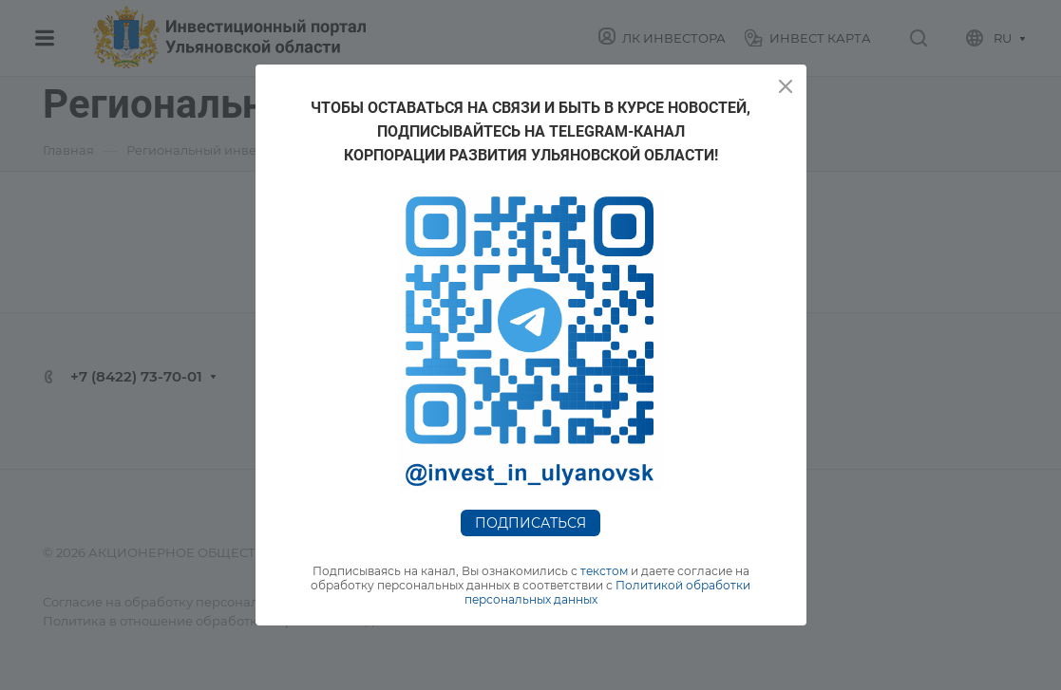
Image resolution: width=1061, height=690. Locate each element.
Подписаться (530, 522)
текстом (604, 571)
